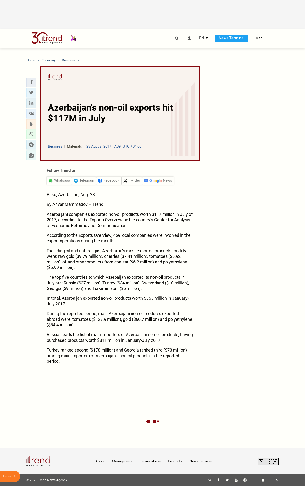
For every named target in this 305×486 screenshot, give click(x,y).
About (100, 461)
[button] (31, 82)
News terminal (201, 461)
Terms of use (150, 461)
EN (201, 38)
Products (175, 461)
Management (122, 461)
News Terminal (231, 38)
